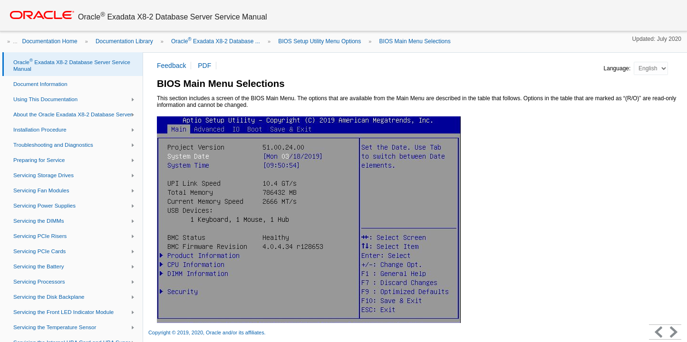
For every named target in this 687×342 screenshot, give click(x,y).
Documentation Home (49, 41)
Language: (618, 68)
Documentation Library (124, 41)
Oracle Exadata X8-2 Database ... (215, 41)
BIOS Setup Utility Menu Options (319, 41)
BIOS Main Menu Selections (415, 41)
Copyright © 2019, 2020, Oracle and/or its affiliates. (207, 332)
